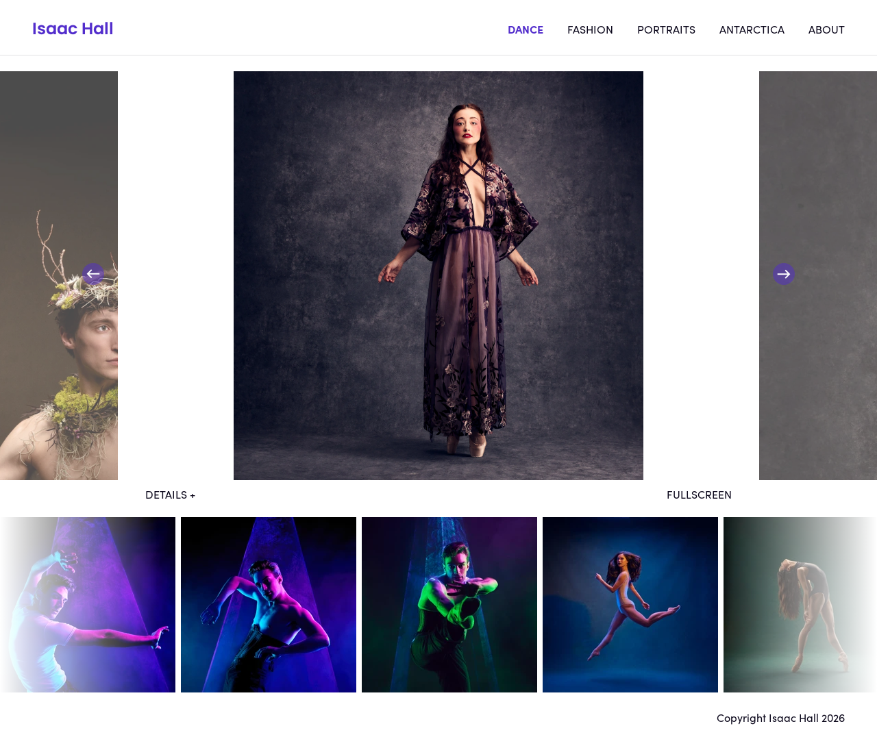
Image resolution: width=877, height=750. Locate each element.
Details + (170, 493)
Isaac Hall (73, 28)
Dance (525, 28)
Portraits (666, 28)
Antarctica (752, 28)
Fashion (590, 28)
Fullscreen (699, 493)
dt (87, 604)
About (826, 28)
